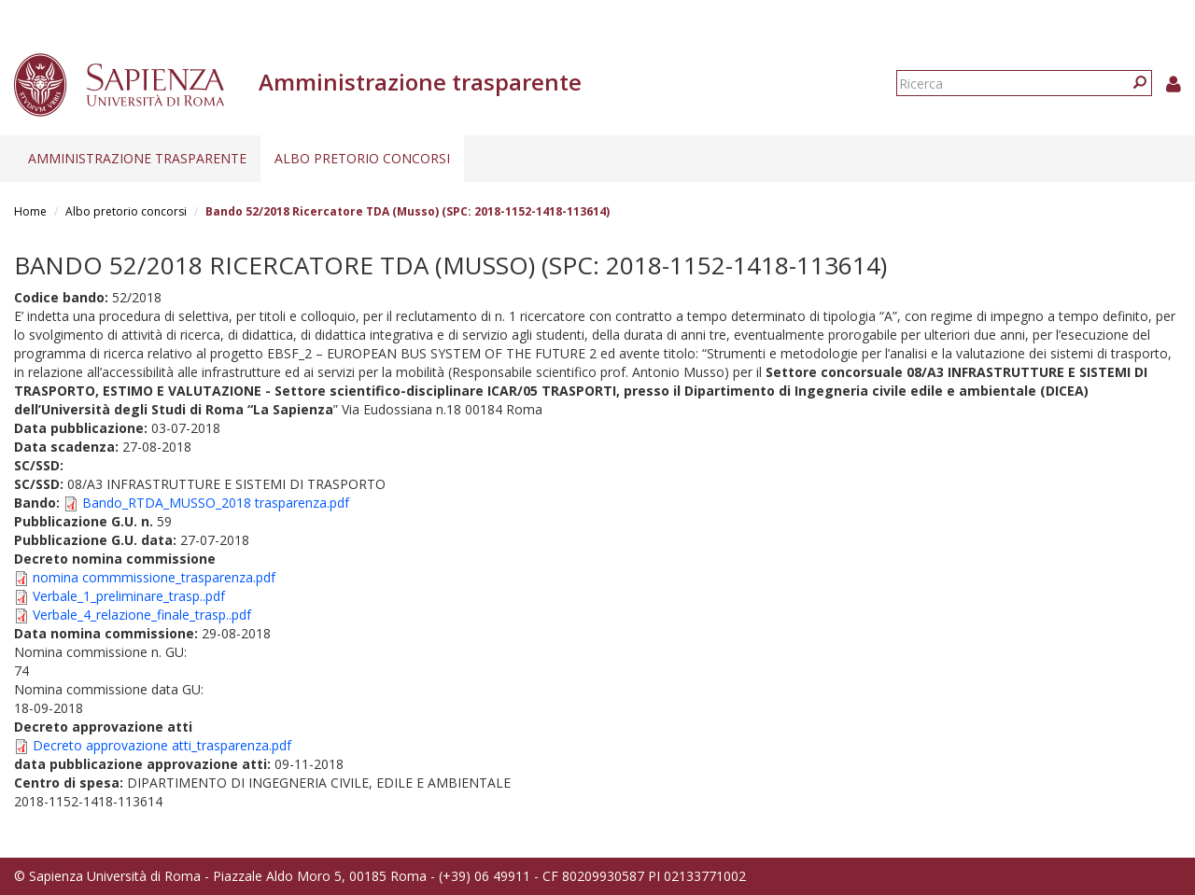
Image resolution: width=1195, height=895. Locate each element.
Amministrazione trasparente (137, 158)
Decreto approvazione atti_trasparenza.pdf (162, 745)
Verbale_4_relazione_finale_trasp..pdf (142, 614)
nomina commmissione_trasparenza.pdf (154, 577)
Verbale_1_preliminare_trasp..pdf (129, 596)
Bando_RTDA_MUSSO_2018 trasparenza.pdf (215, 502)
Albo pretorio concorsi (362, 158)
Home (30, 211)
